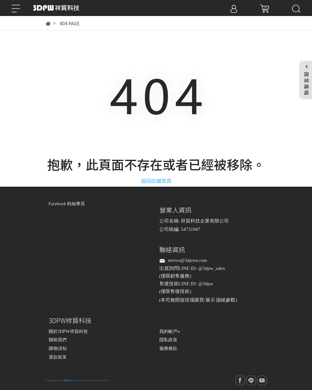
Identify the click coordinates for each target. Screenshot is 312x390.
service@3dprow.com (187, 260)
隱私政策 (168, 339)
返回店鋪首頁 (156, 180)
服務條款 (168, 348)
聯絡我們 (58, 339)
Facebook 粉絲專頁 (67, 203)
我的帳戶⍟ (169, 331)
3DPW (107, 380)
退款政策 (58, 357)
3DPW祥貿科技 (64, 380)
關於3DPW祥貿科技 (68, 331)
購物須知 (58, 348)
